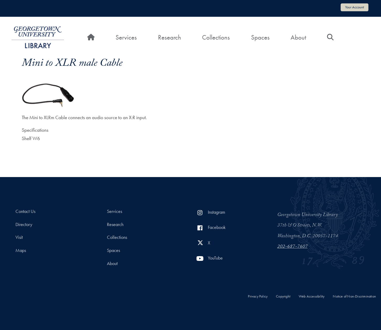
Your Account (354, 7)
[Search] (330, 37)
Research (169, 37)
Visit (19, 237)
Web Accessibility (311, 296)
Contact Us (25, 211)
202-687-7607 (292, 247)
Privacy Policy (258, 296)
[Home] (91, 37)
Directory (23, 224)
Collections (216, 37)
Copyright (283, 296)
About (298, 37)
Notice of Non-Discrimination (354, 296)
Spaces (260, 37)
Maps (20, 250)
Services (126, 37)
